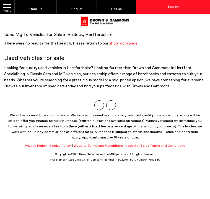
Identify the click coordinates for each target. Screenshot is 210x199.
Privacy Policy (36, 146)
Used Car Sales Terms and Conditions (155, 146)
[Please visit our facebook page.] (111, 105)
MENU (7, 7)
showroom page (123, 43)
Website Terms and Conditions (98, 146)
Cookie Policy (60, 146)
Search (173, 7)
